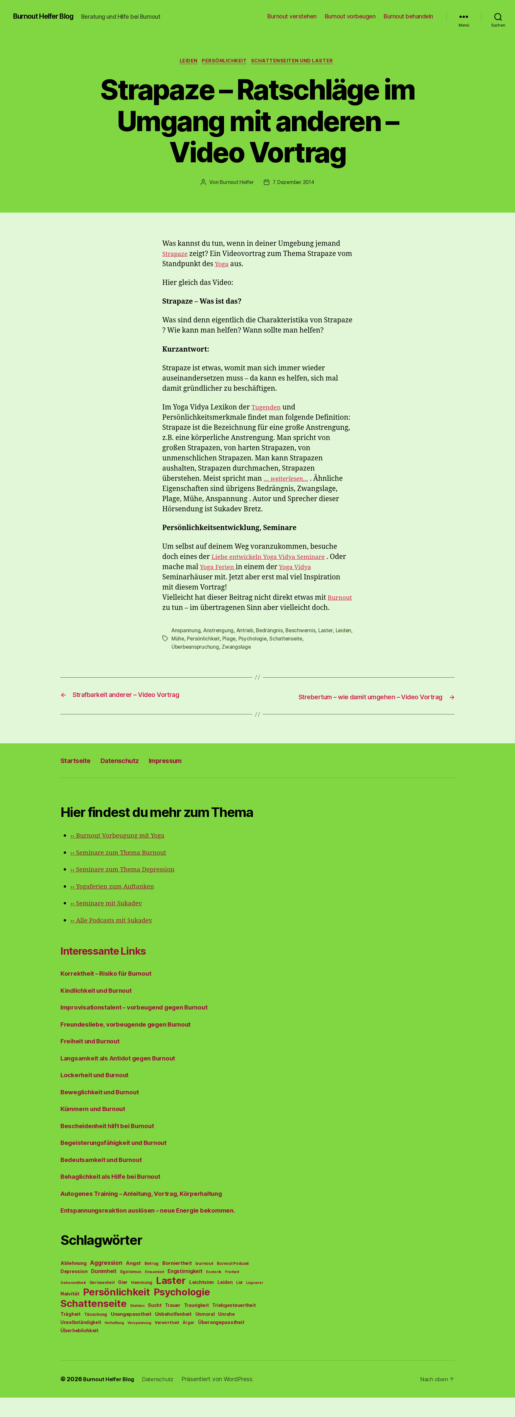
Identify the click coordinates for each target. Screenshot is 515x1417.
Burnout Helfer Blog (48, 16)
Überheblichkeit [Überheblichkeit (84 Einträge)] (79, 1350)
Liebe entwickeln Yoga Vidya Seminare (275, 558)
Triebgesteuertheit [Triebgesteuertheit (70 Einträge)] (234, 1324)
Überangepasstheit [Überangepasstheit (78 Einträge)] (221, 1341)
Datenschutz (131, 779)
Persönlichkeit (225, 62)
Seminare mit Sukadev (110, 922)
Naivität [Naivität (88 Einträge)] (69, 1313)
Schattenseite (310, 649)
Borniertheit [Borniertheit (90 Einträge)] (177, 1282)
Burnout (188, 609)
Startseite (79, 779)
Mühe (197, 649)
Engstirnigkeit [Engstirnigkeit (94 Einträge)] (185, 1291)
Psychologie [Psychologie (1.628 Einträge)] (182, 1311)
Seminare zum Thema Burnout (123, 872)
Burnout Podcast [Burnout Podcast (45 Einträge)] (233, 1283)
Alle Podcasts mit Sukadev (116, 939)
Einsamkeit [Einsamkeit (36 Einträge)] (154, 1291)
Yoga (238, 265)
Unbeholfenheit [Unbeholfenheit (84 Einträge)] (173, 1333)
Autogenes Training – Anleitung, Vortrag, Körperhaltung (152, 1213)
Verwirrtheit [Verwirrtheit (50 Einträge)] (167, 1341)
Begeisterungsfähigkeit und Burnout (120, 1162)
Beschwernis (304, 642)
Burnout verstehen (292, 16)
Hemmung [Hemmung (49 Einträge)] (141, 1301)
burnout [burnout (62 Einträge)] (204, 1282)
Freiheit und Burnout (94, 1060)
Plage (251, 649)
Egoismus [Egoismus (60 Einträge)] (131, 1290)
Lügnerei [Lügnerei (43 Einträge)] (254, 1302)
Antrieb (247, 642)
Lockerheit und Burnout (99, 1094)
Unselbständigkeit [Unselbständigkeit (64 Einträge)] (80, 1341)
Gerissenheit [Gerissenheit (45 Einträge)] (102, 1302)
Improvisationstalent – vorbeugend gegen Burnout (143, 1026)
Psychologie (275, 649)
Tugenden (268, 408)
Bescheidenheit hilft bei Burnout (113, 1145)
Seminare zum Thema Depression (128, 888)
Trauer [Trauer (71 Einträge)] (172, 1324)
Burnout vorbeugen (350, 16)
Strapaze (176, 255)
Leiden (186, 62)
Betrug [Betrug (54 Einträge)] (152, 1282)
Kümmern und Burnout (97, 1128)
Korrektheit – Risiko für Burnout (111, 992)
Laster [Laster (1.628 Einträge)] (171, 1300)
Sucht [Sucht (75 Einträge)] (155, 1324)
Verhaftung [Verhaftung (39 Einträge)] (114, 1342)
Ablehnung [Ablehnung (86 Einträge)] (73, 1283)
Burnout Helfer (235, 183)
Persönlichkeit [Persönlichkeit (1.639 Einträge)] (116, 1311)
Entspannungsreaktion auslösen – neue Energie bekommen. (157, 1229)
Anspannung (186, 642)
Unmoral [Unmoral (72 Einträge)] (205, 1333)
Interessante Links (115, 969)
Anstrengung (219, 642)
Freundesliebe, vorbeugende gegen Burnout (133, 1043)
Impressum (185, 779)
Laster (330, 642)
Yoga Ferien (238, 568)
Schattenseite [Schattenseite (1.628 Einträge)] (93, 1323)
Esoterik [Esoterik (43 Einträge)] (213, 1291)
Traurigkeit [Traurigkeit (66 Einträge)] (196, 1324)
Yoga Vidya (319, 568)
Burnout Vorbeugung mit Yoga (122, 854)
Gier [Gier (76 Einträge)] (122, 1301)
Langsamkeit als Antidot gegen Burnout (125, 1077)
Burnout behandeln (408, 16)
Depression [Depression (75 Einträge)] (73, 1290)
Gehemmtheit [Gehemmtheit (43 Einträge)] (73, 1302)
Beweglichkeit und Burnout (105, 1111)
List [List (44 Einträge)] (239, 1302)
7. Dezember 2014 (294, 183)
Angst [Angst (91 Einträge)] (133, 1282)
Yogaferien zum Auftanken (117, 905)
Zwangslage (238, 657)
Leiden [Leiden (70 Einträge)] (225, 1301)
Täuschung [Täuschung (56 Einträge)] (95, 1333)
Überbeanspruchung (195, 657)
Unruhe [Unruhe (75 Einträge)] (226, 1333)
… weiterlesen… (289, 480)
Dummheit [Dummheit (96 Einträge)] (104, 1291)
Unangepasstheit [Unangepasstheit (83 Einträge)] (131, 1333)
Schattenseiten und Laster (296, 62)
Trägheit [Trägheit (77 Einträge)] (70, 1333)
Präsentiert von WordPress (224, 1398)
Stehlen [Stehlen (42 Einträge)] (137, 1325)
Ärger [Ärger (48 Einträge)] (188, 1341)
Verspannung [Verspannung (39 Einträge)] (139, 1342)
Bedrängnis (272, 642)
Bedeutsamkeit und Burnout (106, 1179)
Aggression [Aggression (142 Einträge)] (106, 1282)
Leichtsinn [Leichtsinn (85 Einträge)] (201, 1302)
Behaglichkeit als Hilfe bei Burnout (117, 1196)
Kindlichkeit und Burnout (101, 1010)
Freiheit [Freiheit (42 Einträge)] (232, 1291)
